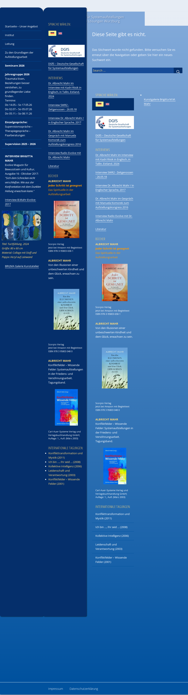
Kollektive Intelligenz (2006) (112, 536)
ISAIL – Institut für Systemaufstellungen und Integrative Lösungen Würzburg (93, 19)
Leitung (9, 44)
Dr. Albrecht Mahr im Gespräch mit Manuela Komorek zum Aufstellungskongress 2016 (114, 203)
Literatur (100, 229)
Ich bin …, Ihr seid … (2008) (111, 527)
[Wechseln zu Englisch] (107, 104)
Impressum (55, 689)
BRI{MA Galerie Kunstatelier (22, 266)
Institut (9, 35)
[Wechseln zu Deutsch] (100, 104)
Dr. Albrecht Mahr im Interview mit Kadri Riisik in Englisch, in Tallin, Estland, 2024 (114, 159)
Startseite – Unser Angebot (21, 26)
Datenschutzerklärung (84, 689)
